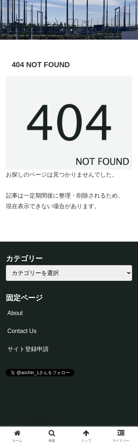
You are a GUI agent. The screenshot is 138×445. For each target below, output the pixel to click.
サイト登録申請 (28, 349)
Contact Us (21, 331)
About (15, 313)
